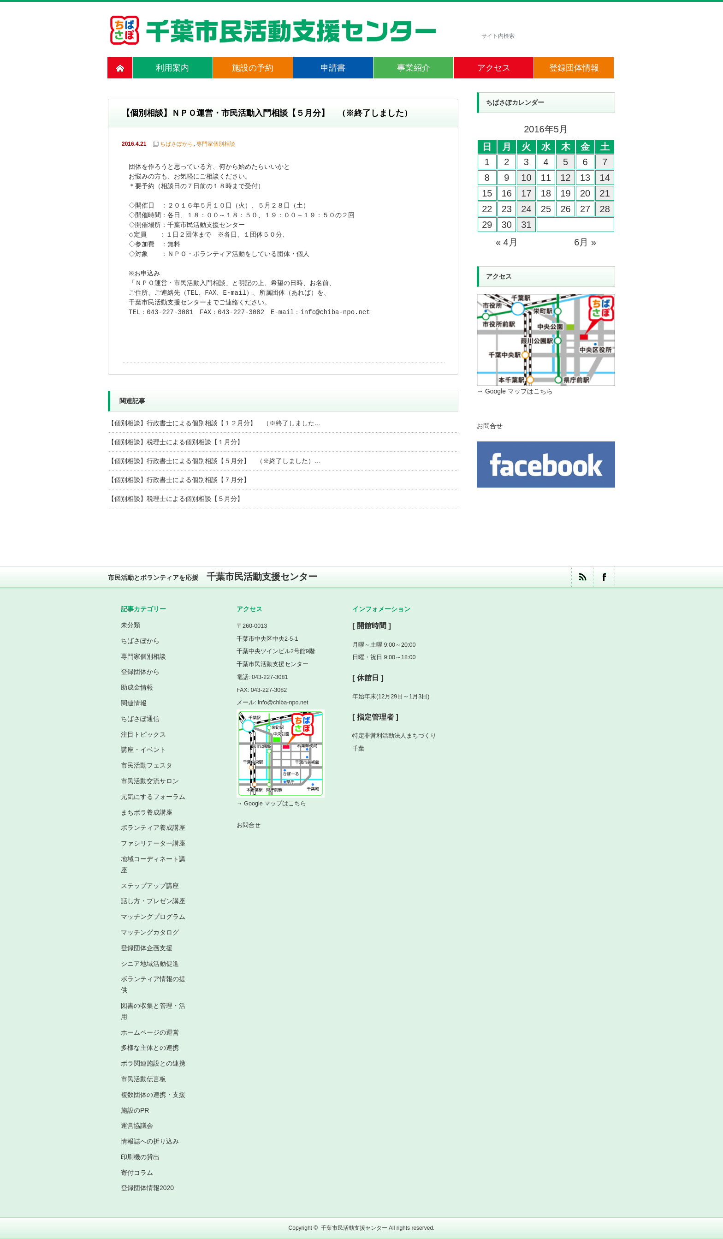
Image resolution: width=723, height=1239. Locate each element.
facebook (604, 576)
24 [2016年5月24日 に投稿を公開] (526, 209)
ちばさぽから (176, 144)
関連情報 (134, 703)
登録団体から (140, 671)
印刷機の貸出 (140, 1157)
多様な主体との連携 (150, 1047)
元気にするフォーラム (153, 796)
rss (582, 576)
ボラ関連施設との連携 (153, 1063)
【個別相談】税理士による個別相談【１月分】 (175, 442)
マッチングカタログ (150, 932)
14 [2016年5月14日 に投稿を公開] (605, 178)
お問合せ (490, 425)
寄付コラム (137, 1172)
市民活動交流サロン (150, 781)
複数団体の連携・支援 (153, 1094)
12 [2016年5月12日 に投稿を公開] (565, 178)
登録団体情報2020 (147, 1187)
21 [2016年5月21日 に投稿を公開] (605, 193)
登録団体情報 (574, 67)
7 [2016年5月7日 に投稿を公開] (604, 162)
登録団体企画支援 (146, 948)
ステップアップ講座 (150, 885)
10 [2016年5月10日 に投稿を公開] (526, 178)
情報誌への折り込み (150, 1141)
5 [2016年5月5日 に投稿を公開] (565, 162)
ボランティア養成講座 (153, 827)
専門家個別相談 (215, 144)
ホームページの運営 (150, 1032)
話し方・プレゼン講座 (153, 901)
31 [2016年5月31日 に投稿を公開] (526, 225)
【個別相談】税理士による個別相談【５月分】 (175, 498)
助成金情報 (137, 687)
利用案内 (172, 67)
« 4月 (507, 242)
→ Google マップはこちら (515, 391)
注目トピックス (143, 734)
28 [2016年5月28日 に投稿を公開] (605, 209)
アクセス (493, 67)
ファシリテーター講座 (153, 843)
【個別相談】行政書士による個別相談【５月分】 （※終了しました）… (214, 461)
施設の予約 (252, 67)
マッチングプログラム (153, 916)
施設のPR (135, 1110)
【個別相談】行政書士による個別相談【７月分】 (179, 479)
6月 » (585, 242)
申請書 (332, 67)
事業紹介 (413, 67)
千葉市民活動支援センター (354, 1228)
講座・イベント (143, 749)
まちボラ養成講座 (146, 812)
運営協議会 (137, 1125)
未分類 (130, 625)
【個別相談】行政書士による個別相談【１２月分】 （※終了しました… (214, 423)
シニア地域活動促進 (150, 963)
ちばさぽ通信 (140, 718)
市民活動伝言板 (143, 1079)
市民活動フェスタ (146, 765)
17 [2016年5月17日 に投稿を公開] (526, 193)
